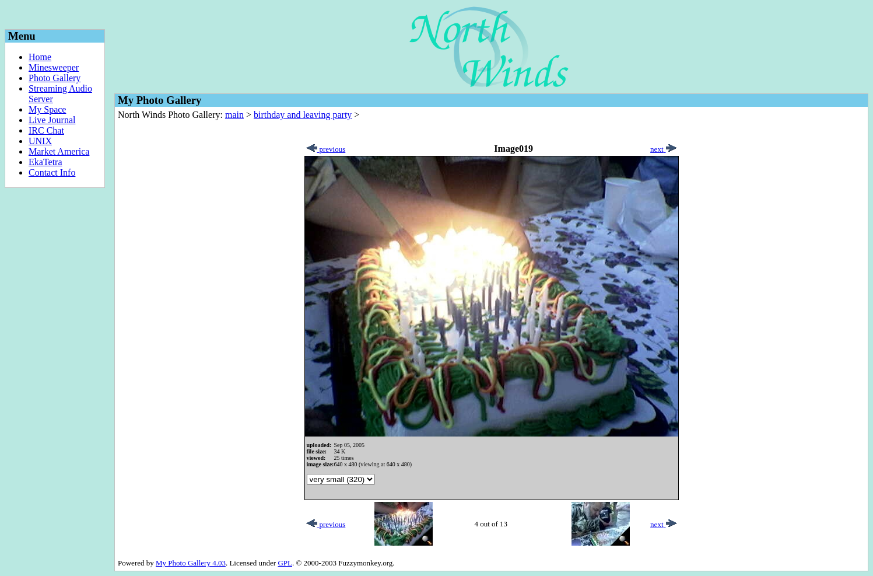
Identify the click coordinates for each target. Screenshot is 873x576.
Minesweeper (54, 67)
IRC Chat (46, 130)
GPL (285, 562)
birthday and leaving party (303, 115)
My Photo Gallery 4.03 (191, 562)
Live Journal (52, 120)
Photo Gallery (54, 78)
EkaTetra (45, 162)
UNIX (40, 141)
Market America (59, 151)
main (234, 115)
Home (40, 57)
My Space (47, 109)
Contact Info (52, 172)
